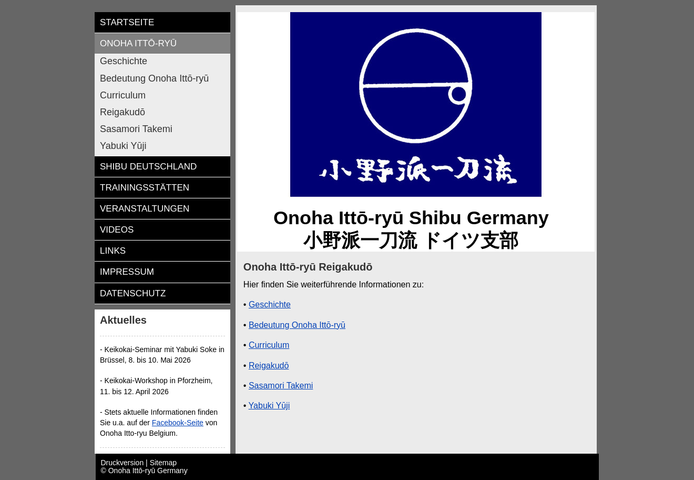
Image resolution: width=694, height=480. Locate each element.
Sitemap (163, 462)
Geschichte (270, 304)
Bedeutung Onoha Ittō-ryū (297, 325)
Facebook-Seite (177, 422)
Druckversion (123, 462)
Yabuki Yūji (269, 405)
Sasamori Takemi (281, 385)
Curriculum (269, 345)
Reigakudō (269, 365)
